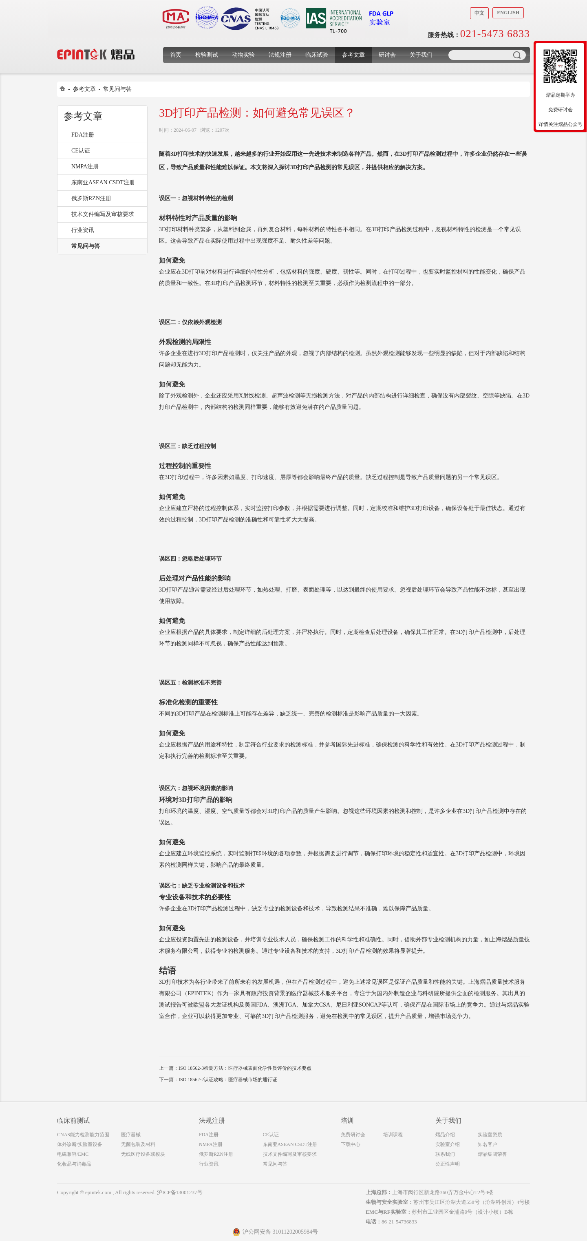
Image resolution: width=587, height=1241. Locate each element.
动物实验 (243, 55)
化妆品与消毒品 (74, 1164)
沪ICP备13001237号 (179, 1192)
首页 (175, 55)
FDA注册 (82, 135)
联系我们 (445, 1154)
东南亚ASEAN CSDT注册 (103, 182)
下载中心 (350, 1144)
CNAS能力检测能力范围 (83, 1134)
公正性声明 (447, 1164)
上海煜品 (96, 41)
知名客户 (487, 1144)
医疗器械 (131, 1134)
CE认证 (80, 151)
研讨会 (387, 55)
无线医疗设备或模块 (143, 1154)
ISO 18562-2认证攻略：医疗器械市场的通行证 (228, 1079)
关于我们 (421, 55)
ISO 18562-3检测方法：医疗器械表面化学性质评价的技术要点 (245, 1068)
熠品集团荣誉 (492, 1154)
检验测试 (206, 55)
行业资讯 (82, 230)
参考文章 (353, 55)
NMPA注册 (85, 166)
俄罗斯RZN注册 (91, 198)
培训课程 (393, 1134)
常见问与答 (117, 89)
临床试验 (316, 55)
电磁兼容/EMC (72, 1154)
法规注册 (280, 55)
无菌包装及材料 (138, 1144)
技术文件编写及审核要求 (102, 214)
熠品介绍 (445, 1134)
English (508, 12)
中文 (479, 13)
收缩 (528, 92)
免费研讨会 (353, 1134)
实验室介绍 (447, 1144)
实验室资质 (490, 1134)
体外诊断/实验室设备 (79, 1144)
